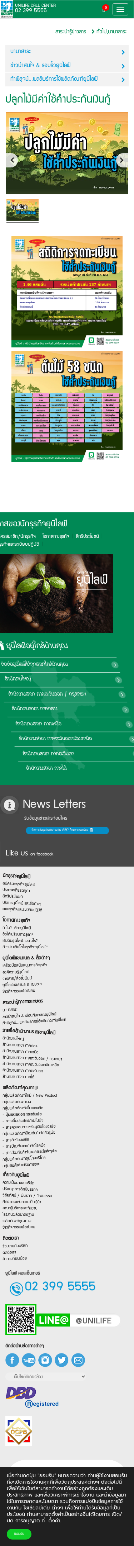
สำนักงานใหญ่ (70, 679)
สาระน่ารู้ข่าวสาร (70, 32)
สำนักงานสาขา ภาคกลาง (80, 709)
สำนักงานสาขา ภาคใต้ (80, 769)
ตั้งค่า (54, 1521)
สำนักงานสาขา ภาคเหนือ (81, 724)
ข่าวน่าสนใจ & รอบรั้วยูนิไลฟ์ (67, 66)
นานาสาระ (67, 52)
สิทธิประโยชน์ (33, 537)
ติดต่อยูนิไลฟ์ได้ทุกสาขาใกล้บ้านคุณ (89, 665)
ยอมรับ (19, 1534)
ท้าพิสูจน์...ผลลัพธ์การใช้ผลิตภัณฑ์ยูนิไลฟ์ (67, 79)
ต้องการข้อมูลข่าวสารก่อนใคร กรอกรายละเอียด (19, 830)
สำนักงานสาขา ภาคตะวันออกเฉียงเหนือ (95, 739)
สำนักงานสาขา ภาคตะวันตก (85, 754)
